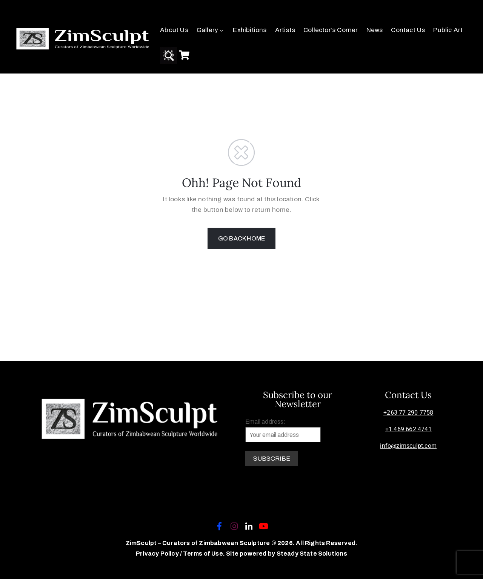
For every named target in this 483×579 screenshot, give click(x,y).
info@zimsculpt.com (408, 445)
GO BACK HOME (241, 238)
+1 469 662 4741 (408, 429)
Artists (285, 30)
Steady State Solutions (312, 553)
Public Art (448, 30)
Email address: (283, 430)
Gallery (211, 30)
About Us (174, 30)
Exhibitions (249, 30)
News (374, 30)
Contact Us (408, 30)
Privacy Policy (158, 553)
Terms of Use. (204, 553)
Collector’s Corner (330, 30)
